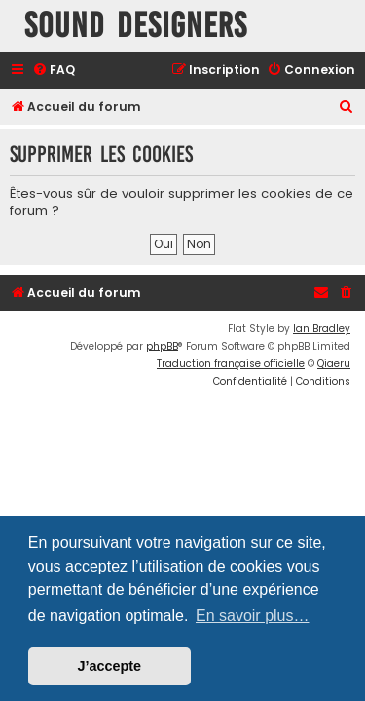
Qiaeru (333, 363)
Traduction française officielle (231, 363)
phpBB (162, 346)
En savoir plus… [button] (253, 616)
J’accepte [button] (110, 666)
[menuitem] (53, 70)
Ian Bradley (321, 328)
